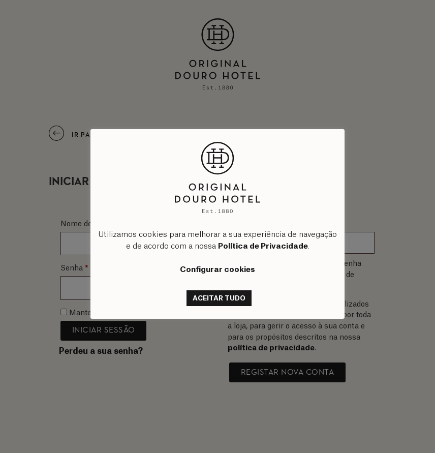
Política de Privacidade (263, 246)
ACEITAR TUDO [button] (219, 298)
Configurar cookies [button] (217, 270)
